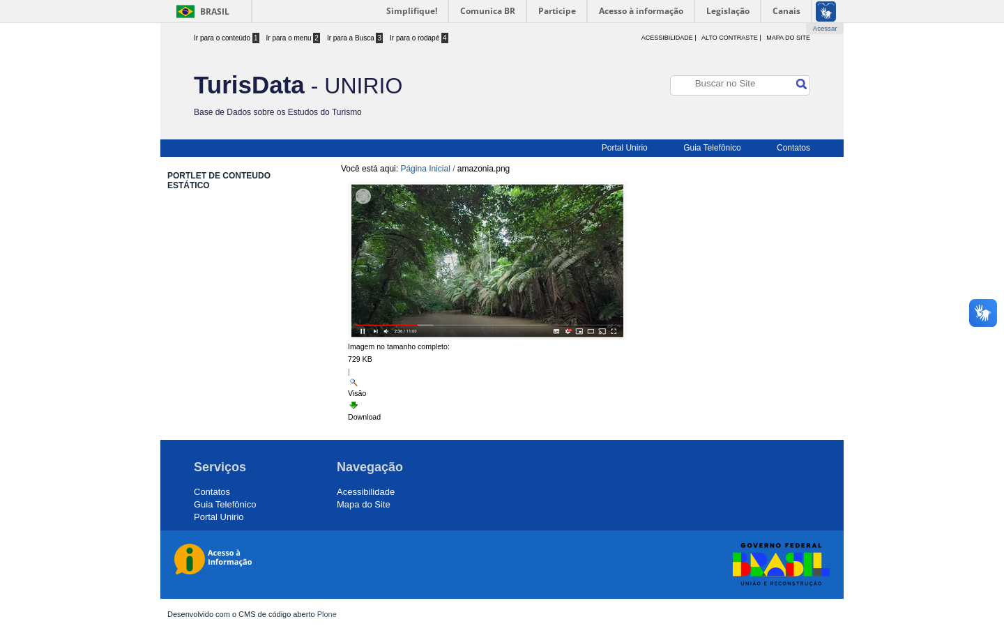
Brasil (214, 11)
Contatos (793, 148)
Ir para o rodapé (419, 38)
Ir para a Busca (355, 38)
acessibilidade (667, 37)
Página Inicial (425, 169)
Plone (327, 614)
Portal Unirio (625, 148)
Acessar (825, 28)
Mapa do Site (788, 37)
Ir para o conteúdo (226, 38)
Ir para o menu (293, 38)
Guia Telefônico (712, 148)
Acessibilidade (366, 492)
